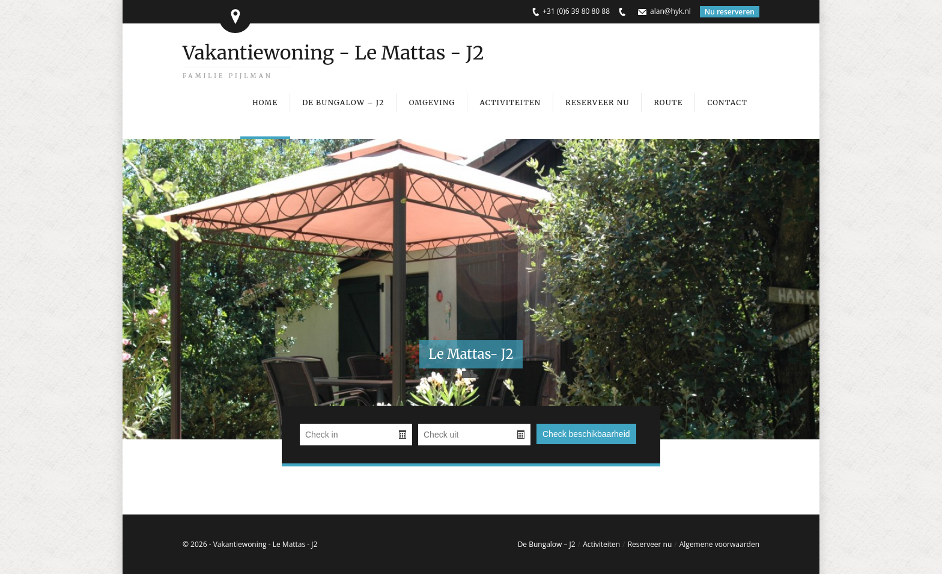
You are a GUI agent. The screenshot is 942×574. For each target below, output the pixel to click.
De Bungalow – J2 (547, 544)
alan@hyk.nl (670, 11)
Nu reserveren (730, 12)
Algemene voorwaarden (719, 544)
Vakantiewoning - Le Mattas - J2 (333, 53)
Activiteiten (601, 544)
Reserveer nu (650, 544)
